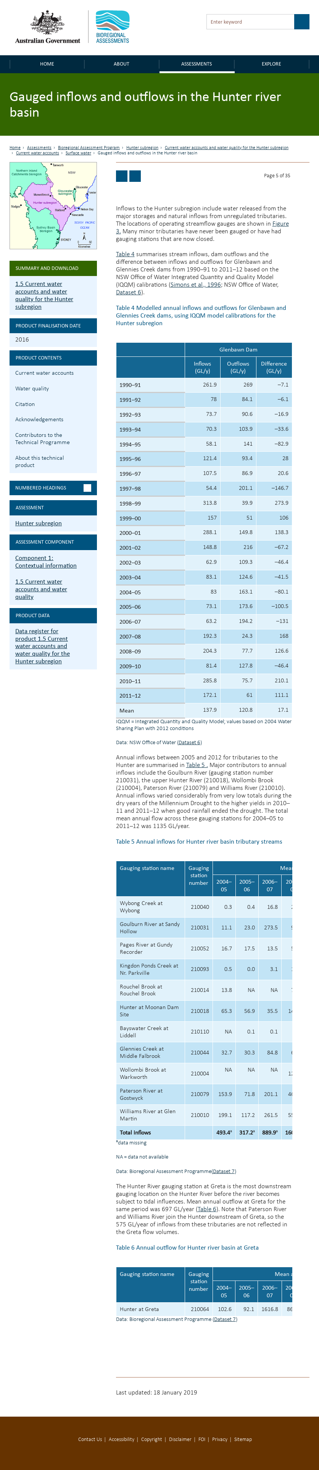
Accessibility (121, 1440)
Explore (271, 64)
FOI (201, 1440)
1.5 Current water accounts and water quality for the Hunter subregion (44, 295)
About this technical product (39, 462)
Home (47, 64)
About (121, 64)
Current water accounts (37, 153)
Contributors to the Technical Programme (42, 439)
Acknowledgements (39, 420)
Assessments (196, 64)
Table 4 (125, 254)
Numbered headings (40, 488)
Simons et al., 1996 (196, 285)
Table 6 (207, 1209)
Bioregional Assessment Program (89, 148)
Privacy (219, 1440)
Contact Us (90, 1440)
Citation (25, 404)
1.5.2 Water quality (90, 388)
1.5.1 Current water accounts (90, 372)
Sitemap (243, 1440)
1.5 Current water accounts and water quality (41, 589)
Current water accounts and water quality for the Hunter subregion (226, 148)
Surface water (78, 153)
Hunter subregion (142, 148)
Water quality (32, 389)
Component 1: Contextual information (46, 562)
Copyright (151, 1440)
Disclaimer (180, 1440)
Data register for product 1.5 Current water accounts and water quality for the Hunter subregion (42, 646)
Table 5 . (197, 765)
